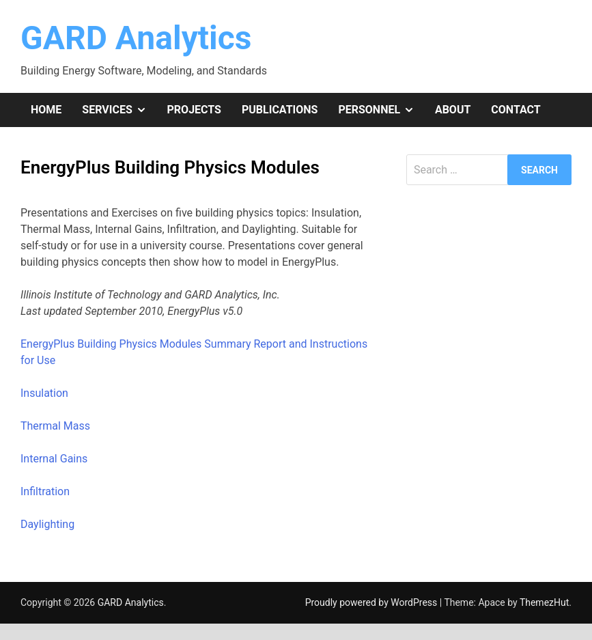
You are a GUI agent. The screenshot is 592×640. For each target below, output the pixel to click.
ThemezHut (544, 602)
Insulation (44, 393)
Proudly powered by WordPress (372, 602)
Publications (280, 109)
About (452, 109)
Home (46, 109)
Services (119, 110)
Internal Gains (53, 458)
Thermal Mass (55, 425)
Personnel (381, 110)
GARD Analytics (135, 37)
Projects (194, 109)
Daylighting (47, 524)
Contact (515, 109)
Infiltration (45, 491)
